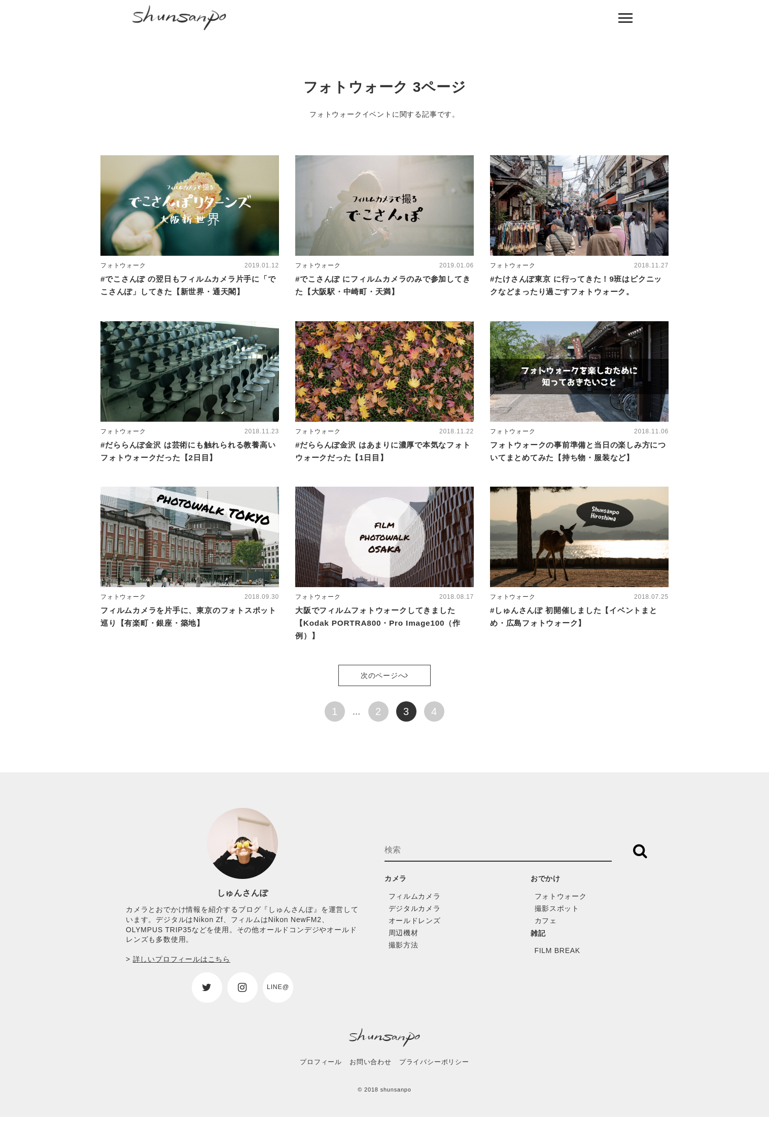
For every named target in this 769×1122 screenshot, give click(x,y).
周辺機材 (405, 937)
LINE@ (278, 992)
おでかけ (548, 883)
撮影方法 (405, 949)
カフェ (546, 925)
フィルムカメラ (417, 900)
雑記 (539, 937)
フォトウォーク (563, 900)
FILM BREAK (559, 955)
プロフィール (321, 1067)
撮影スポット (559, 912)
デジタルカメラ (417, 912)
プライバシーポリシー (434, 1067)
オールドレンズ (417, 925)
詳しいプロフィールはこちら (181, 964)
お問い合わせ (370, 1067)
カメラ (397, 883)
